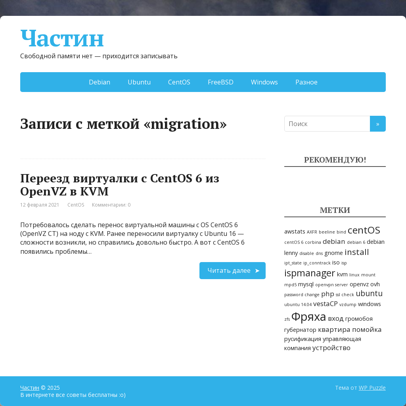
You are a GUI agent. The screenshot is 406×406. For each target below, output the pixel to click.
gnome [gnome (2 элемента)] (333, 253)
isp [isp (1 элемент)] (344, 263)
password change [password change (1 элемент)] (302, 294)
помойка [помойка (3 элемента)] (367, 329)
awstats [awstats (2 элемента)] (294, 231)
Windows (264, 82)
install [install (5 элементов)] (357, 251)
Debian (99, 82)
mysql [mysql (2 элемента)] (306, 284)
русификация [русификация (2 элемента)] (302, 339)
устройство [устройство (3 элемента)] (331, 347)
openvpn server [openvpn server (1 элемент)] (331, 284)
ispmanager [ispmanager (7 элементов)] (309, 272)
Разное (306, 82)
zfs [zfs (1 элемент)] (287, 319)
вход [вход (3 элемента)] (336, 318)
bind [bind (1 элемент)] (341, 232)
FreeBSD (221, 82)
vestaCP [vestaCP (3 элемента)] (325, 303)
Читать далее (229, 270)
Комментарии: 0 (111, 204)
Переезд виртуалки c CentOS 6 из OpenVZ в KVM (119, 184)
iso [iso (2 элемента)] (336, 262)
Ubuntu (139, 82)
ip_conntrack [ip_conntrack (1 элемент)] (317, 263)
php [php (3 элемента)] (327, 293)
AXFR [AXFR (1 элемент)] (312, 232)
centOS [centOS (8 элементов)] (364, 229)
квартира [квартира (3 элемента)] (334, 329)
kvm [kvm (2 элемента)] (342, 274)
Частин (62, 38)
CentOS (179, 82)
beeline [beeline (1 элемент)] (327, 232)
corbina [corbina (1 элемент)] (313, 242)
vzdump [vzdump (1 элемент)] (347, 304)
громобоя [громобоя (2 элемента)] (359, 318)
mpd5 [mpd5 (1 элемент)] (290, 284)
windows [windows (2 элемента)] (369, 304)
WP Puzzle (372, 387)
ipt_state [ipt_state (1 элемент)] (293, 263)
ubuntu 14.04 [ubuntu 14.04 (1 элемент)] (298, 304)
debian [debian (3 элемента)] (334, 241)
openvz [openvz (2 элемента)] (359, 284)
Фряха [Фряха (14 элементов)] (308, 316)
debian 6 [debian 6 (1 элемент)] (356, 242)
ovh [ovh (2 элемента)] (375, 284)
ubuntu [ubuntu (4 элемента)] (369, 293)
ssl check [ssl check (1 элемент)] (345, 294)
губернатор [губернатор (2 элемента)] (300, 329)
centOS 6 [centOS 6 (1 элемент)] (293, 242)
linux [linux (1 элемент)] (354, 275)
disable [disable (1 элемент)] (306, 253)
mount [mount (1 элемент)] (368, 275)
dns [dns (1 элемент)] (319, 253)
